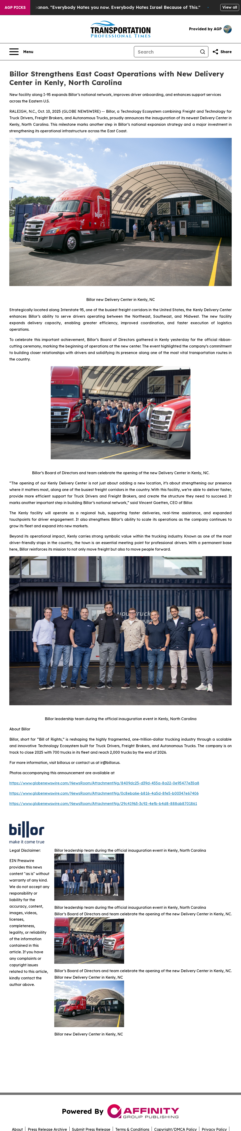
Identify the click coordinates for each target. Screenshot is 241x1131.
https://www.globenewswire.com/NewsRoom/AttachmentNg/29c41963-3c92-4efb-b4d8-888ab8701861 (103, 803)
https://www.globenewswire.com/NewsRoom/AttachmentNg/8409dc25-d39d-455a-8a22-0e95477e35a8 (104, 783)
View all (229, 7)
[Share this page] (222, 51)
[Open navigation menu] (21, 51)
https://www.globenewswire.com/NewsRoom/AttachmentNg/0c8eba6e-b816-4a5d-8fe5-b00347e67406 (104, 793)
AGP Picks (15, 7)
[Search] (165, 51)
